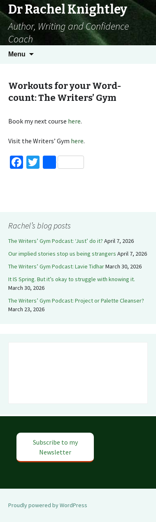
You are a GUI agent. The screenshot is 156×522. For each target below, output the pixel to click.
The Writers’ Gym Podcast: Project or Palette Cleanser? (76, 300)
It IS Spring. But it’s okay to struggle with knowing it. (71, 279)
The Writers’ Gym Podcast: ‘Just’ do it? (55, 241)
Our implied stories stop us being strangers (62, 253)
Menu (17, 54)
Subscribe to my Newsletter (55, 447)
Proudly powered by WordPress (47, 505)
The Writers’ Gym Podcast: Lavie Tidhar (56, 266)
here (74, 121)
